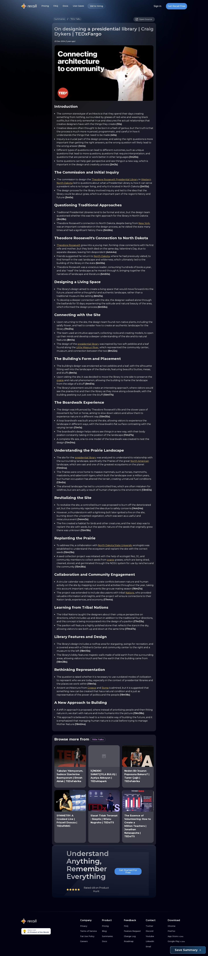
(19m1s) (91, 683)
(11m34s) (70, 442)
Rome (105, 687)
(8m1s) (71, 340)
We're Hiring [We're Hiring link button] (96, 6)
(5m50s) (105, 274)
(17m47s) (130, 629)
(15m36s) (80, 566)
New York (144, 223)
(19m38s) (138, 713)
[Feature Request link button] (134, 931)
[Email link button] (155, 946)
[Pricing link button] (112, 926)
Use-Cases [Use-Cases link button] (78, 6)
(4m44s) (111, 252)
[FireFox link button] (177, 931)
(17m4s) (108, 599)
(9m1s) (73, 372)
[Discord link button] (155, 931)
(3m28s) (61, 219)
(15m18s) (86, 530)
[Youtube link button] (155, 936)
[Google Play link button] (177, 941)
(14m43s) (82, 519)
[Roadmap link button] (134, 941)
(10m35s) (104, 416)
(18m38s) (62, 661)
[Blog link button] (112, 931)
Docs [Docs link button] (65, 6)
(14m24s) (137, 508)
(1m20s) (133, 157)
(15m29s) (69, 552)
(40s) (113, 135)
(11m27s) (129, 435)
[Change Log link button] (134, 936)
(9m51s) (89, 383)
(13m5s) (61, 482)
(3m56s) (108, 230)
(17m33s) (138, 621)
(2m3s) (114, 164)
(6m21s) (98, 296)
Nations (130, 592)
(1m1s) (82, 146)
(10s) (119, 124)
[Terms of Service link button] (90, 931)
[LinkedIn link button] (155, 941)
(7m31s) (68, 329)
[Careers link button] (90, 941)
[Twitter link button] (155, 926)
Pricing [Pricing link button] (45, 6)
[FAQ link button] (134, 926)
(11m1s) (78, 427)
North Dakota (102, 256)
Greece (92, 687)
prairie (60, 380)
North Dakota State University (115, 545)
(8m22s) (112, 351)
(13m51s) (147, 490)
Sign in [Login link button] (157, 6)
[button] (59, 19)
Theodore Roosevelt (68, 245)
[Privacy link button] (90, 926)
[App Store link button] (177, 936)
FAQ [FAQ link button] (55, 6)
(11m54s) (62, 468)
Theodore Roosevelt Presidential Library (115, 179)
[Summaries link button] (112, 936)
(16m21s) (137, 588)
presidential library (88, 344)
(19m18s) (125, 694)
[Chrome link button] (177, 926)
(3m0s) (69, 197)
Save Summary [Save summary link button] (188, 950)
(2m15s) (144, 186)
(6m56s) (102, 307)
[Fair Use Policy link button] (90, 936)
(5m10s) (100, 263)
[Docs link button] (112, 941)
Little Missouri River (87, 347)
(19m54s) (80, 724)
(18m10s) (85, 651)
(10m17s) (108, 394)
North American (139, 461)
